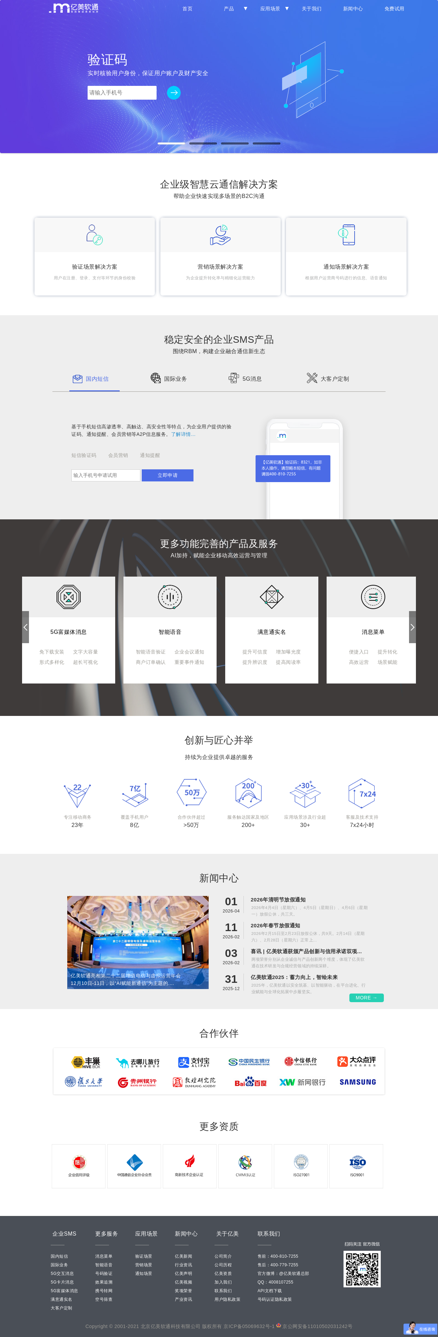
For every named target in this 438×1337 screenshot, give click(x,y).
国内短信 (59, 1256)
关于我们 (312, 8)
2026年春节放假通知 (275, 925)
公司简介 (223, 1256)
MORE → (367, 997)
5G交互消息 (62, 1273)
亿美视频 (183, 1282)
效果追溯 (103, 1282)
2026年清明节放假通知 (278, 899)
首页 (187, 8)
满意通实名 (61, 1299)
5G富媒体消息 (64, 1290)
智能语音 (103, 1265)
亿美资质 (223, 1273)
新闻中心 (353, 8)
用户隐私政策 (227, 1299)
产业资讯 (183, 1299)
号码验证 (103, 1273)
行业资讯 (183, 1265)
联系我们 (223, 1290)
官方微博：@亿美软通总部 (283, 1273)
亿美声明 (183, 1273)
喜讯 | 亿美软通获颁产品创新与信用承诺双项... (306, 951)
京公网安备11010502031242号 (317, 1326)
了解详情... (183, 434)
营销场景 (143, 1265)
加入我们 (223, 1282)
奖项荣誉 (183, 1290)
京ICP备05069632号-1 (249, 1326)
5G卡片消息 (62, 1282)
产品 (234, 8)
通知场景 (143, 1273)
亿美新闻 (183, 1256)
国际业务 (59, 1265)
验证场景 (143, 1256)
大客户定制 (61, 1308)
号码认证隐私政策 (275, 1299)
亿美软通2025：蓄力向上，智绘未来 (294, 977)
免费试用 (395, 8)
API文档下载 (270, 1290)
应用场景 (273, 8)
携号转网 (103, 1290)
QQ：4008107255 (275, 1282)
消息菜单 (103, 1256)
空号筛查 (103, 1299)
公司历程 (223, 1265)
